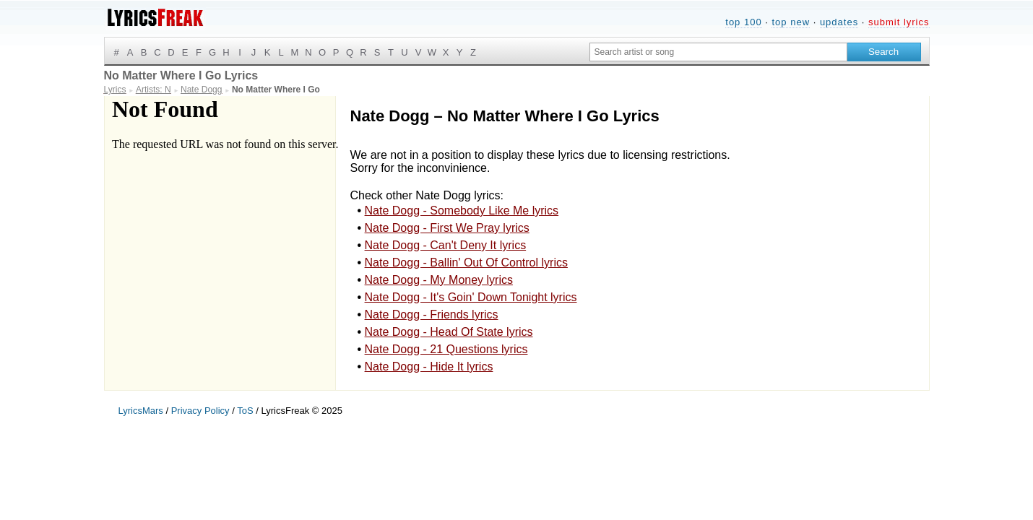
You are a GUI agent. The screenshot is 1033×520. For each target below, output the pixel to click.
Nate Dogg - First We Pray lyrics (447, 228)
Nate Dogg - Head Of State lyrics (449, 332)
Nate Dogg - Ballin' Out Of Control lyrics (466, 262)
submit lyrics (899, 22)
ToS (245, 410)
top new (790, 22)
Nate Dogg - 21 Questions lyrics (446, 349)
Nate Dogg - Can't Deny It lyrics (446, 245)
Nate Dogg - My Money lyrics (439, 280)
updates (839, 22)
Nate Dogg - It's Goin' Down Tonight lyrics (471, 297)
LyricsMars (140, 410)
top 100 (743, 22)
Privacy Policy (200, 410)
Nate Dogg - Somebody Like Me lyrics (462, 210)
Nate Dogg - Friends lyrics (431, 314)
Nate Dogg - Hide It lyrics (429, 366)
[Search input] (718, 52)
